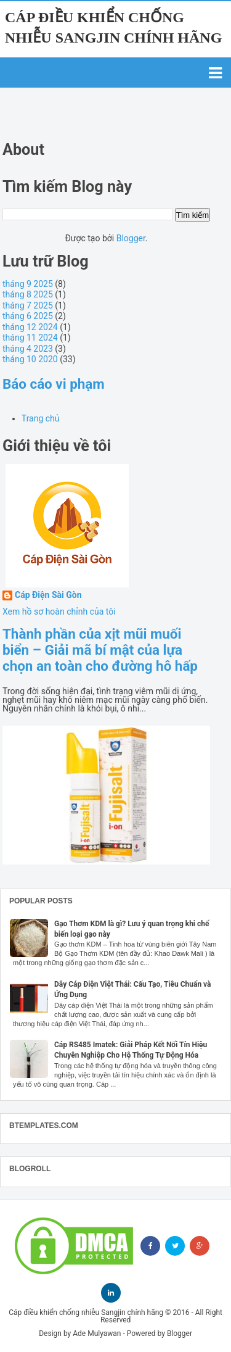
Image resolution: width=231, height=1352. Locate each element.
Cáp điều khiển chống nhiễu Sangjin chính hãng (86, 1312)
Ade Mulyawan (97, 1333)
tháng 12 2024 (30, 327)
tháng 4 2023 (27, 349)
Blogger (130, 238)
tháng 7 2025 (27, 305)
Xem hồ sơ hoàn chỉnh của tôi (59, 611)
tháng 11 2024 (30, 337)
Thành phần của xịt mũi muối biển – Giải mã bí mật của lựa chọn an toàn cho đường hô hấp (100, 650)
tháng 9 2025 (27, 284)
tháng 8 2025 (27, 294)
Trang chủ (41, 418)
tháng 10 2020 (30, 359)
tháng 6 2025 (27, 316)
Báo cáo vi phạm (53, 384)
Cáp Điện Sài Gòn (48, 595)
